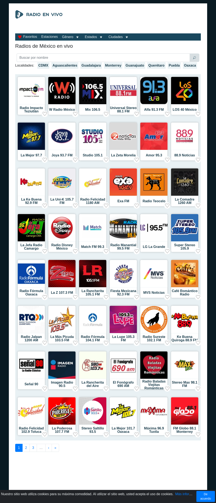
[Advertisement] (136, 20)
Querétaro (156, 65)
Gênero (67, 37)
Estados (91, 37)
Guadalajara (91, 65)
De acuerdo (205, 496)
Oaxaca (190, 65)
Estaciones (49, 36)
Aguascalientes (65, 65)
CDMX (43, 65)
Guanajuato (135, 65)
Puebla (174, 65)
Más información (187, 494)
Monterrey (113, 65)
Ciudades (115, 37)
